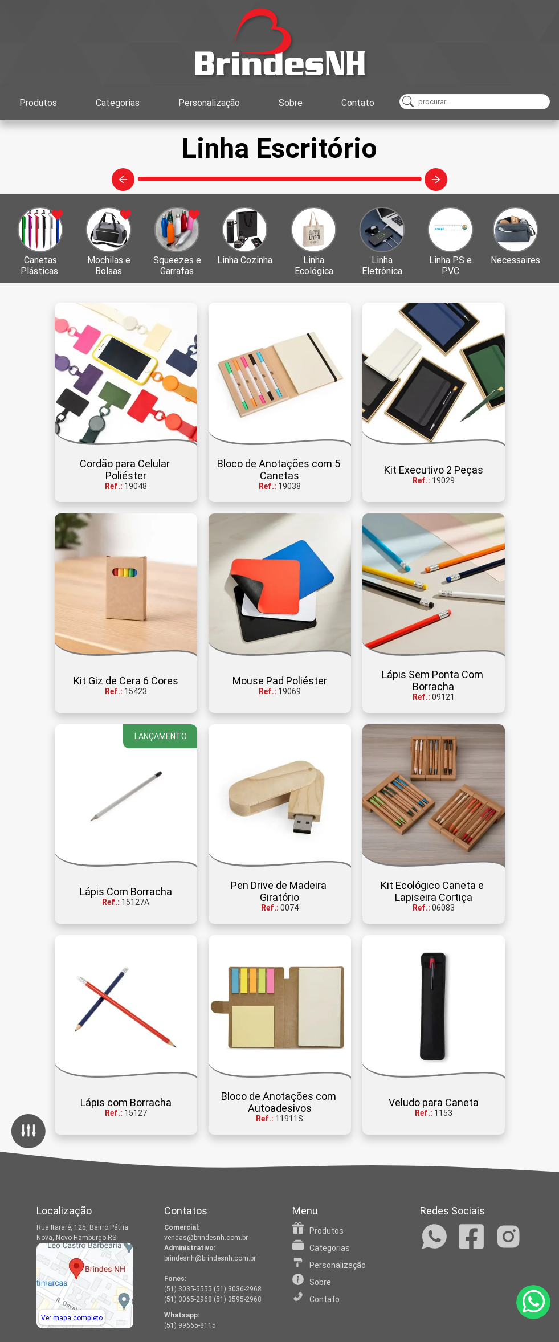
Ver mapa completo (72, 1318)
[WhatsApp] (533, 1302)
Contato (357, 102)
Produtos (38, 102)
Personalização (209, 102)
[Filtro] (28, 1132)
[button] (34, 241)
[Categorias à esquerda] (123, 179)
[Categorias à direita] (436, 179)
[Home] (279, 42)
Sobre (291, 102)
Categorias (118, 102)
